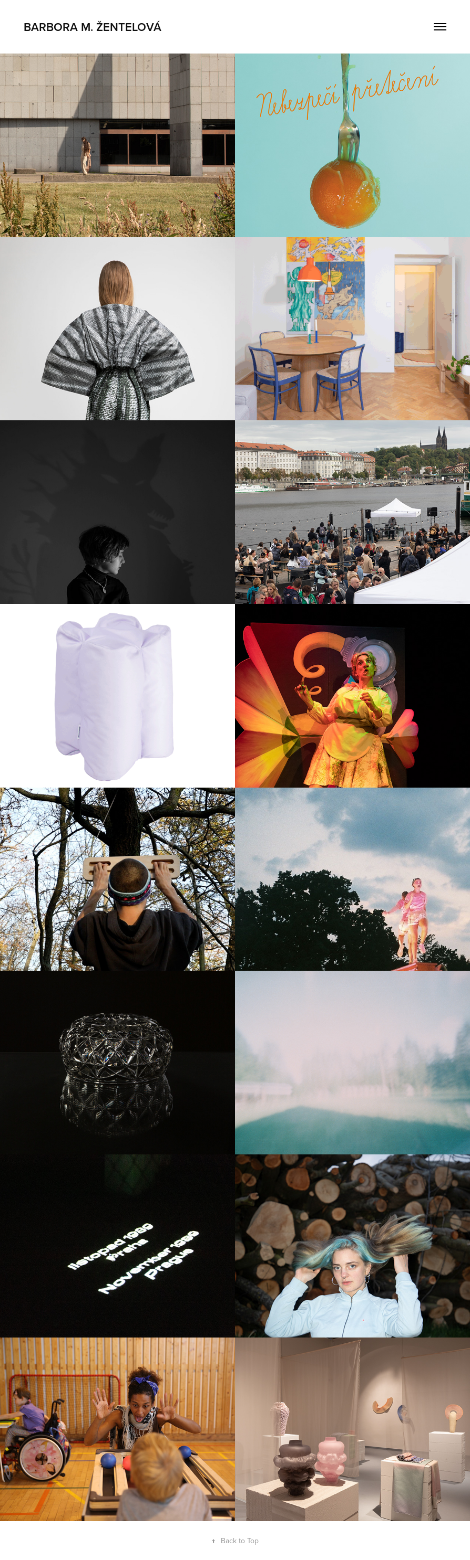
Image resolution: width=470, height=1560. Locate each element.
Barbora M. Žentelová (92, 26)
